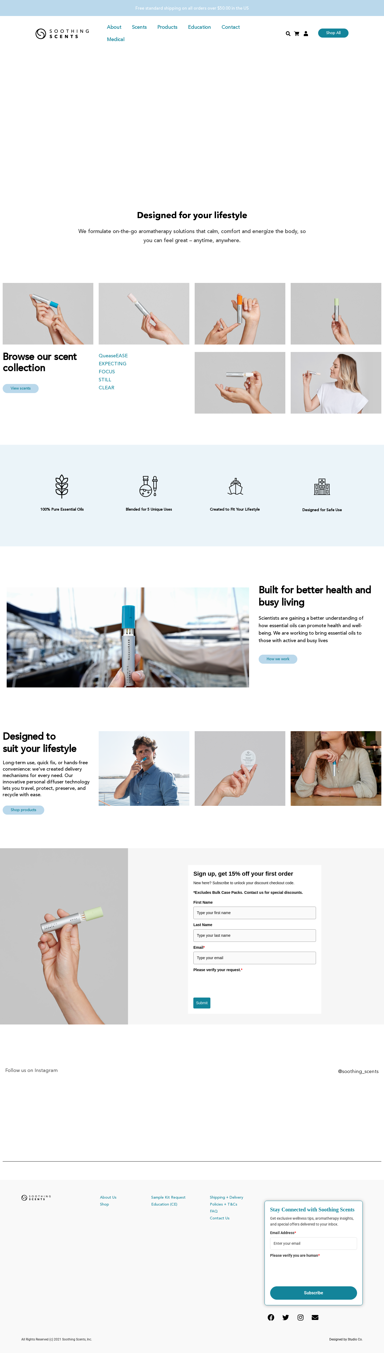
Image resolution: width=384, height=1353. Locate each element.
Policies (216, 1204)
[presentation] (233, 984)
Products (167, 27)
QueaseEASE (114, 356)
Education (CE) (164, 1204)
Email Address (283, 1233)
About (114, 27)
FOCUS (107, 372)
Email (199, 947)
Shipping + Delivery (226, 1197)
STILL (106, 380)
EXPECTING (113, 364)
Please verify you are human (295, 1255)
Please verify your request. (217, 970)
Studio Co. (355, 1339)
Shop (104, 1204)
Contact (231, 27)
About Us (108, 1197)
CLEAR (107, 388)
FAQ (214, 1211)
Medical (116, 39)
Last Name (202, 925)
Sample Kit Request (168, 1197)
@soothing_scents (358, 1071)
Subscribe (313, 1292)
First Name (203, 902)
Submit (202, 1003)
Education (199, 27)
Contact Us (220, 1218)
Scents (139, 27)
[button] (288, 34)
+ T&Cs (230, 1204)
